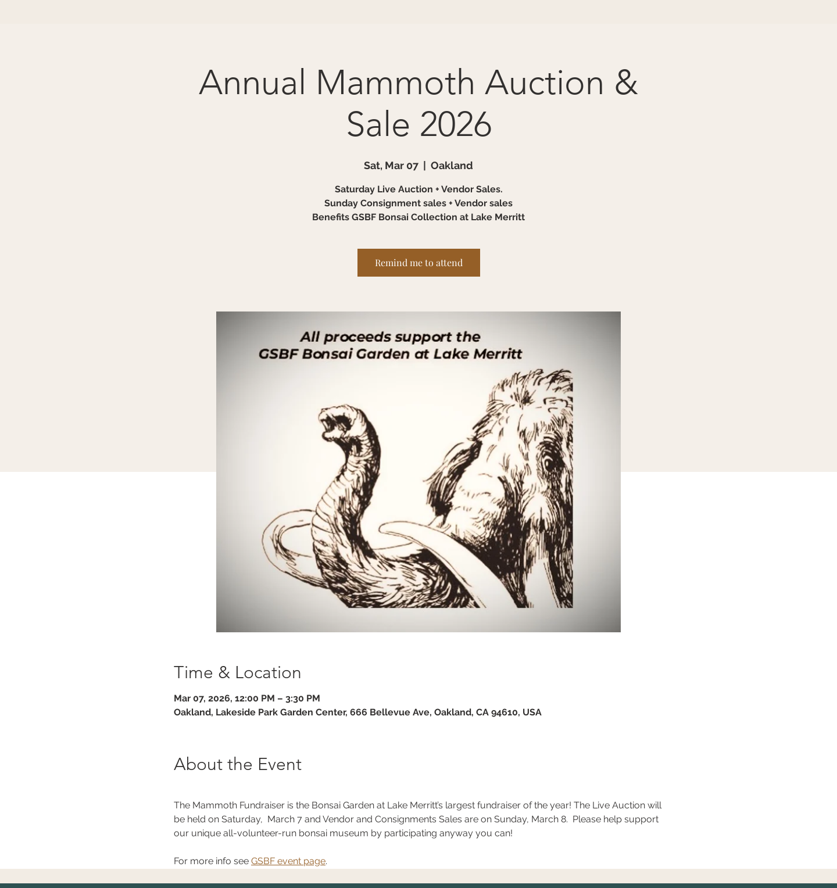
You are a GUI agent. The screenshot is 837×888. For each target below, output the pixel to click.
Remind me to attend (419, 262)
